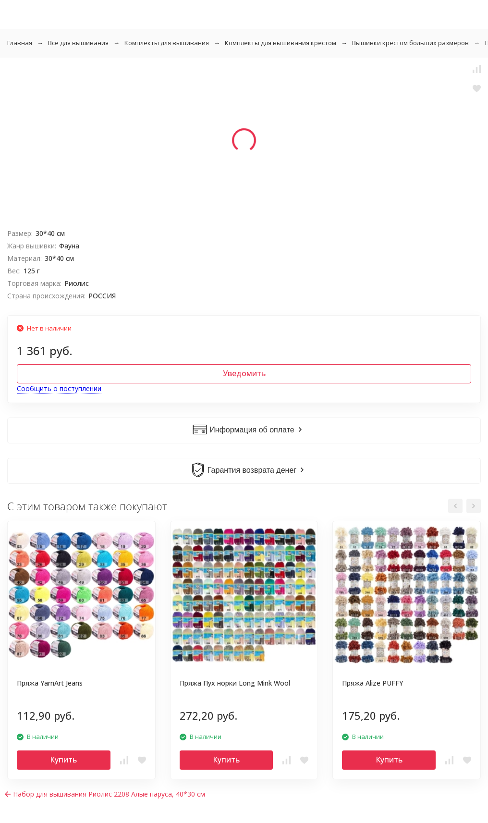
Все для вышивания (78, 42)
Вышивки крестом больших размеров (410, 42)
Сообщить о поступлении (59, 388)
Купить (63, 759)
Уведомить (244, 373)
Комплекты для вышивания (166, 42)
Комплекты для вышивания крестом (280, 42)
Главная (19, 42)
